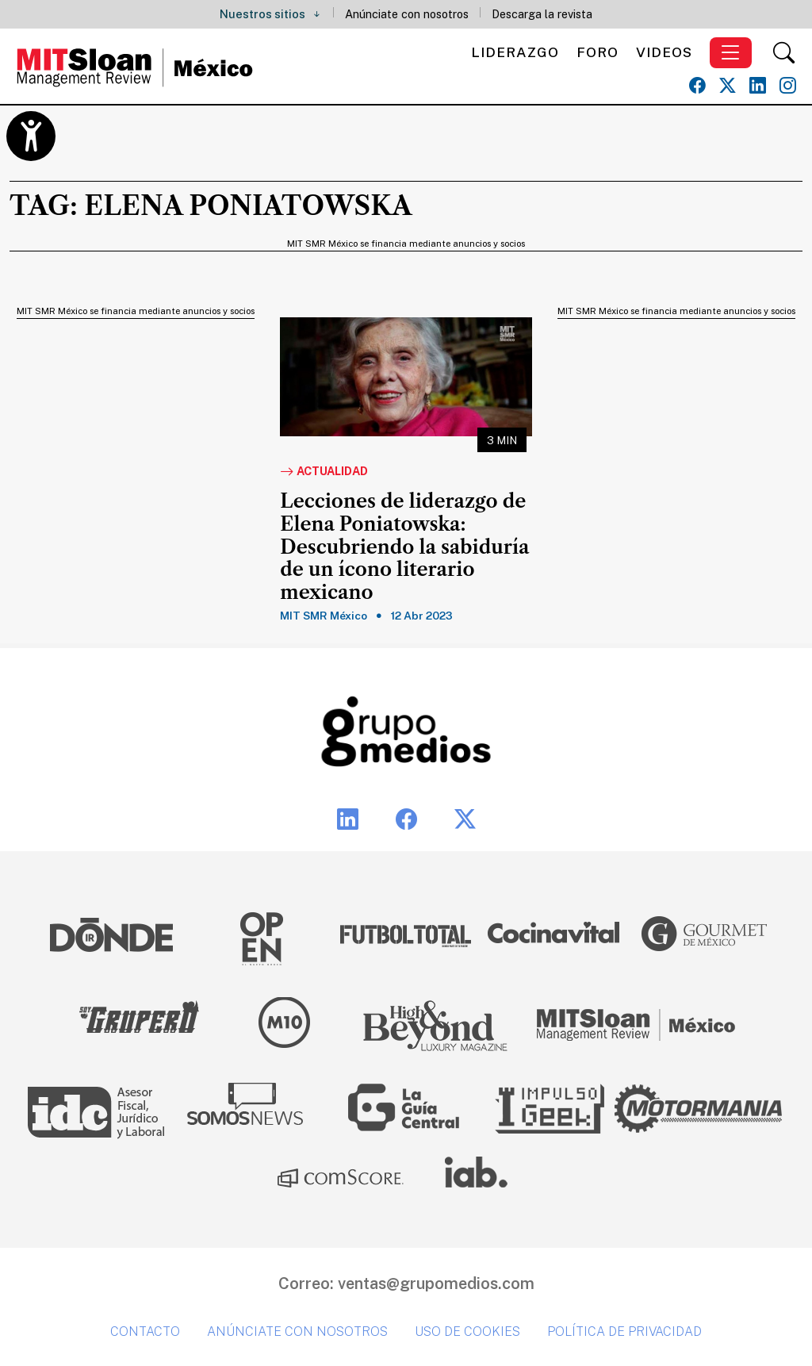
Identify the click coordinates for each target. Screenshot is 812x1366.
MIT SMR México (323, 615)
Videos (664, 52)
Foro (597, 52)
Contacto (145, 1331)
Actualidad (324, 472)
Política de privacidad (624, 1331)
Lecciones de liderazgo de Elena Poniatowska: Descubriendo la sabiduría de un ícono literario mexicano (404, 547)
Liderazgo (515, 52)
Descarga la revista (542, 14)
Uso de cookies (467, 1331)
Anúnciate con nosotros (407, 14)
